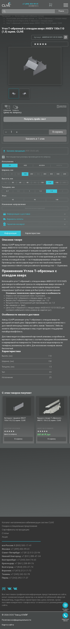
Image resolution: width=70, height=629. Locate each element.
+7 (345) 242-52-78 (20, 574)
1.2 (40, 191)
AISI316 (62, 165)
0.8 (20, 190)
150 (57, 182)
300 (45, 174)
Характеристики (32, 233)
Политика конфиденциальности (16, 620)
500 (58, 174)
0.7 (7, 191)
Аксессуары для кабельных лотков (29, 16)
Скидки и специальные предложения (19, 526)
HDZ (28, 166)
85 (36, 182)
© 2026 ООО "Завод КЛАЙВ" (15, 615)
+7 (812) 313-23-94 (30, 553)
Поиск (61, 11)
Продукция (6, 16)
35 (7, 182)
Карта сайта (8, 625)
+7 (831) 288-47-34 (31, 556)
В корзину (58, 132)
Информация (10, 233)
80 (13, 173)
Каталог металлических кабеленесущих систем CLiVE (28, 523)
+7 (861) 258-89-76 (24, 564)
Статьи (5, 533)
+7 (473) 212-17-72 (21, 571)
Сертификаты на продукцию (15, 530)
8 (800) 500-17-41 (23, 546)
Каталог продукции (14, 151)
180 (57, 199)
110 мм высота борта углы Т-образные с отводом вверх (29, 21)
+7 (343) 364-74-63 (26, 560)
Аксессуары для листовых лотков (20, 18)
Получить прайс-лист (35, 119)
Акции (5, 537)
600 (64, 174)
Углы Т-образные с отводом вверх (53, 18)
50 (6, 173)
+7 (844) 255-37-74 (23, 567)
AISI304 (45, 166)
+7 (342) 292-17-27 (18, 578)
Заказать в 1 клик (35, 139)
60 (20, 182)
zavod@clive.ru (33, 6)
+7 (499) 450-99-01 (30, 4)
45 (13, 199)
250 (39, 173)
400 (51, 174)
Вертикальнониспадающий (44, 208)
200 (31, 174)
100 (19, 173)
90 (35, 199)
